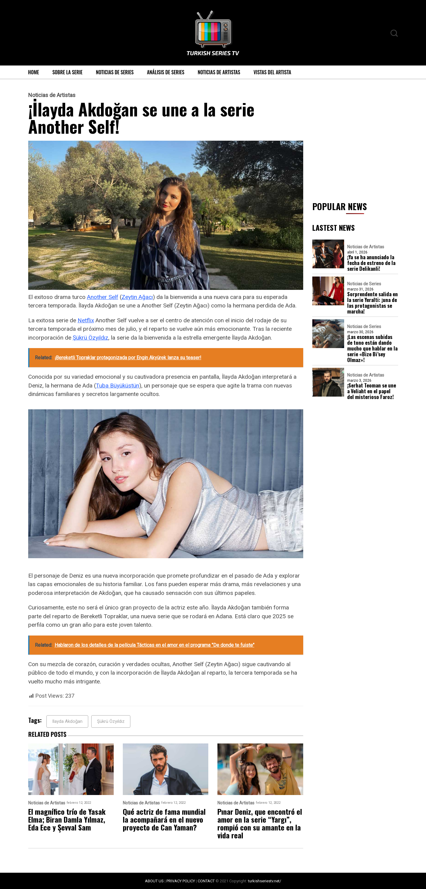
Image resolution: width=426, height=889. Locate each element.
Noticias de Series (115, 72)
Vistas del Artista (272, 72)
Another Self (102, 297)
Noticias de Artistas (219, 72)
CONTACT (206, 881)
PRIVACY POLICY (180, 881)
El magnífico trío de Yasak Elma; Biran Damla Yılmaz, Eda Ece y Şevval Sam (67, 819)
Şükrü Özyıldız (90, 337)
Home (33, 72)
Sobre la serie (67, 72)
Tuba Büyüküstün (117, 385)
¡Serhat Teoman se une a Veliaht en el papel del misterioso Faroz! (371, 391)
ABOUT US (154, 881)
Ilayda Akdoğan (67, 721)
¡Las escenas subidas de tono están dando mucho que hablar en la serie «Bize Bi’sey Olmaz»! (372, 348)
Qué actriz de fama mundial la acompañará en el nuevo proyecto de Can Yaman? (164, 819)
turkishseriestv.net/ (264, 881)
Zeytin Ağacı (137, 297)
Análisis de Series (165, 72)
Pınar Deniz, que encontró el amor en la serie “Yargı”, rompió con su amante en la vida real (259, 823)
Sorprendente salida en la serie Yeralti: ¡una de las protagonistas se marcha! (372, 302)
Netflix (86, 320)
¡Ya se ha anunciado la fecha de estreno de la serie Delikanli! (371, 262)
